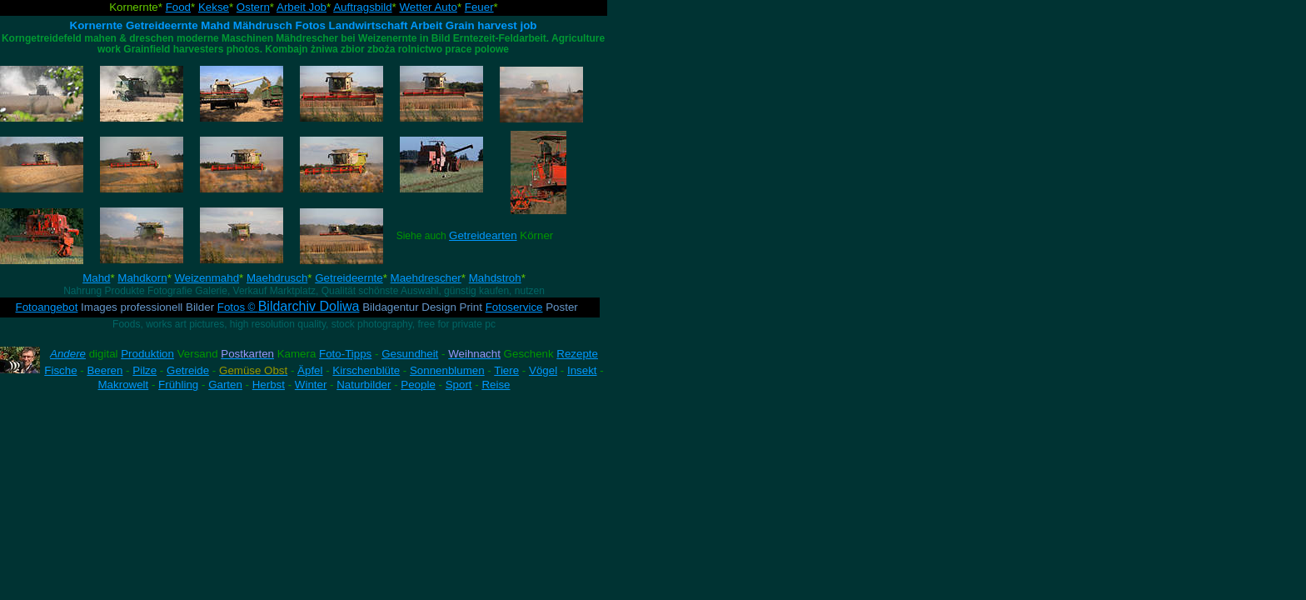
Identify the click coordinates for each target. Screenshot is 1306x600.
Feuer (479, 7)
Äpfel (309, 370)
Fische (60, 370)
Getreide (188, 370)
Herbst (268, 384)
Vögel (543, 370)
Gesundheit (409, 354)
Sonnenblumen (447, 370)
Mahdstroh (495, 278)
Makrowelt (123, 384)
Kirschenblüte (366, 370)
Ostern (253, 7)
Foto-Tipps (345, 354)
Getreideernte (349, 278)
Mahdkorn (142, 278)
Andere (68, 354)
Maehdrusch (277, 278)
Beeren (104, 370)
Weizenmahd (207, 278)
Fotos (288, 307)
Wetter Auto (427, 7)
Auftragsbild (362, 7)
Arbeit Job (301, 7)
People (418, 384)
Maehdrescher (426, 278)
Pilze (144, 370)
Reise (495, 384)
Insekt (582, 370)
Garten (225, 384)
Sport (459, 384)
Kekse (213, 7)
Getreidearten (483, 235)
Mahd (96, 278)
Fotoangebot (47, 307)
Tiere (506, 370)
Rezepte (577, 354)
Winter (311, 384)
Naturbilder (363, 384)
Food (178, 7)
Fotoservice (514, 307)
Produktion (147, 354)
